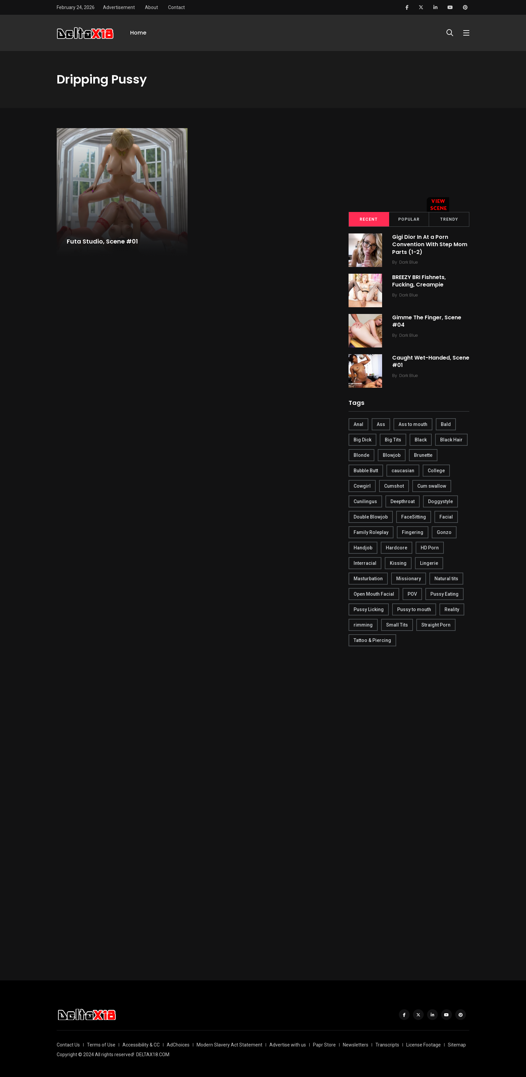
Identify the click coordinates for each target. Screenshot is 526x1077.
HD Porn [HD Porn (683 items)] (430, 547)
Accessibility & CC (141, 1044)
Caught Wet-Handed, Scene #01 (430, 361)
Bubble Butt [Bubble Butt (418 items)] (366, 470)
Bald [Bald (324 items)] (446, 424)
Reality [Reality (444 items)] (451, 609)
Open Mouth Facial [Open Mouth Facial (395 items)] (374, 594)
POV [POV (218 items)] (412, 594)
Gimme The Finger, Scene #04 (426, 321)
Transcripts (387, 1044)
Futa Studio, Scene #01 (102, 241)
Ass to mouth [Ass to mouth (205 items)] (413, 424)
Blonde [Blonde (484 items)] (361, 455)
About (151, 7)
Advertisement (119, 7)
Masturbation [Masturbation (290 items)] (368, 578)
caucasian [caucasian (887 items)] (402, 470)
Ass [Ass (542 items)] (381, 424)
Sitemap (457, 1044)
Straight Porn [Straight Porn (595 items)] (436, 625)
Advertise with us (287, 1044)
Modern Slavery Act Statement (229, 1044)
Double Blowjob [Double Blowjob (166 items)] (371, 517)
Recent (369, 219)
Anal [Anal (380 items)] (358, 424)
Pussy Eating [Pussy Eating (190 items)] (444, 594)
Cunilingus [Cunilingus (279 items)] (365, 501)
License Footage (423, 1044)
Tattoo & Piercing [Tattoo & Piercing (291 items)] (372, 640)
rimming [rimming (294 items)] (363, 625)
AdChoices (178, 1044)
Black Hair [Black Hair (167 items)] (451, 439)
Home (138, 33)
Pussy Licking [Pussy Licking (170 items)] (369, 609)
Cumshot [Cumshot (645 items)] (394, 486)
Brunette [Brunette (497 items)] (423, 455)
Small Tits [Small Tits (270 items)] (397, 625)
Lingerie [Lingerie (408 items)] (429, 563)
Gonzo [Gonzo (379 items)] (444, 532)
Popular (409, 219)
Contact (176, 7)
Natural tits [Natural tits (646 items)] (446, 578)
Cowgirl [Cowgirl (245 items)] (362, 486)
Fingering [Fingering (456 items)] (412, 532)
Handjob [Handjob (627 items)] (363, 547)
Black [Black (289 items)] (421, 439)
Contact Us (68, 1044)
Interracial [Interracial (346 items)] (365, 563)
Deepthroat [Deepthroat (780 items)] (402, 501)
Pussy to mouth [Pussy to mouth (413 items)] (414, 609)
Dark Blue (408, 262)
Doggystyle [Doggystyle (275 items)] (440, 501)
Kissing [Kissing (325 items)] (398, 563)
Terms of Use (101, 1044)
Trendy (449, 219)
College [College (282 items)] (436, 470)
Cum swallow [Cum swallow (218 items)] (431, 486)
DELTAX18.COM (152, 1054)
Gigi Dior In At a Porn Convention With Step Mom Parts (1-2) (429, 244)
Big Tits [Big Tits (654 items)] (393, 439)
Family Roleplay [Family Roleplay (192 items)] (371, 532)
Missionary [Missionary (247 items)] (408, 578)
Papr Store (324, 1044)
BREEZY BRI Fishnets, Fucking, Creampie (419, 280)
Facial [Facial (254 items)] (446, 517)
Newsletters (355, 1044)
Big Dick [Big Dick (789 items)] (362, 439)
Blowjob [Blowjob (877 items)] (392, 455)
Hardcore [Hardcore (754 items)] (396, 547)
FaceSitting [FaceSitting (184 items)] (413, 517)
